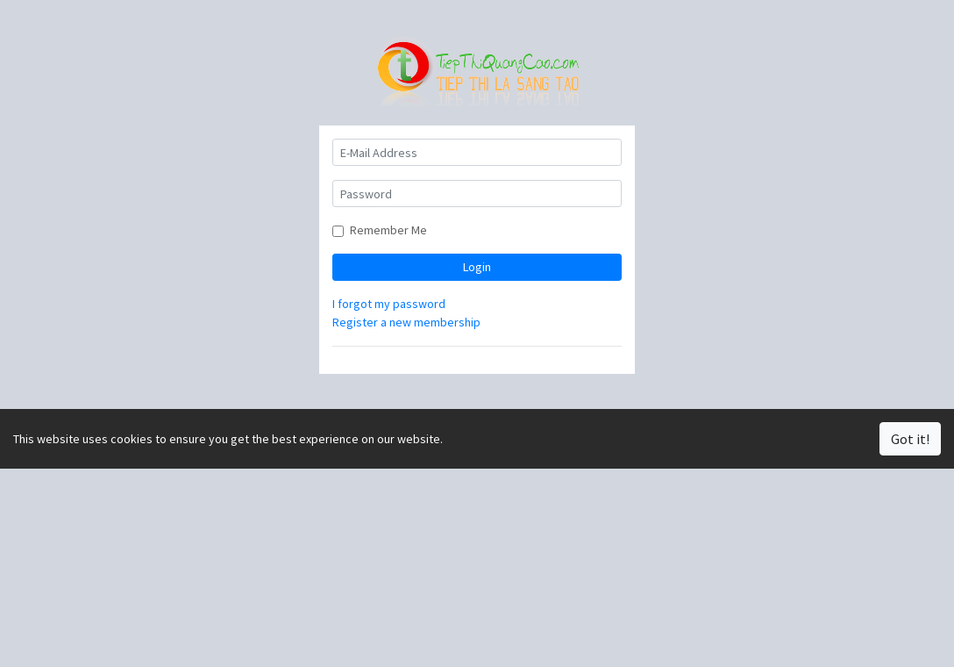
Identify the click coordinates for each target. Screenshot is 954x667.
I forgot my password (388, 304)
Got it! (910, 439)
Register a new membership (406, 322)
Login (477, 267)
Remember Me (388, 230)
